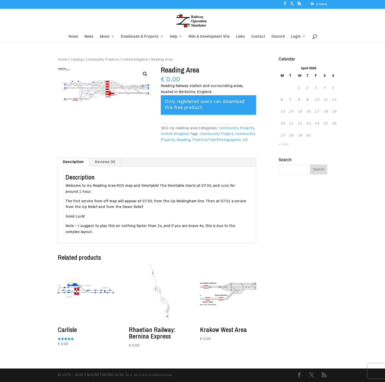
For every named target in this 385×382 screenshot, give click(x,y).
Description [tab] (73, 162)
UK (245, 140)
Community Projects (102, 60)
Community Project (216, 134)
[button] (145, 74)
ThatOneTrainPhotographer (216, 140)
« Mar (284, 144)
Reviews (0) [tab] (105, 162)
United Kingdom (135, 60)
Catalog (77, 60)
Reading (183, 140)
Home (62, 60)
